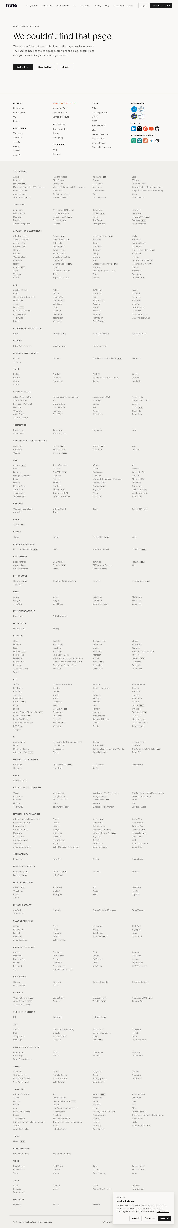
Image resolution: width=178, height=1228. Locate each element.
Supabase (137, 270)
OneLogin (17, 1039)
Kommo (56, 479)
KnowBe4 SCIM (60, 799)
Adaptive (20, 236)
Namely (96, 708)
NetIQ (95, 1036)
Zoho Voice (18, 1192)
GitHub (16, 377)
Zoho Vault (58, 875)
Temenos (100, 346)
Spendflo (17, 137)
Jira (15, 1108)
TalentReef (58, 317)
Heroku (135, 257)
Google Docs (59, 796)
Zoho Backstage (60, 616)
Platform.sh (58, 381)
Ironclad (96, 581)
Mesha (16, 146)
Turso (55, 512)
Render (96, 381)
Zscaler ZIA (137, 1001)
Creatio (16, 250)
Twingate (136, 274)
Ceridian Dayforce (101, 688)
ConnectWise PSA (64, 1101)
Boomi (96, 243)
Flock (15, 745)
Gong (95, 929)
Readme (96, 803)
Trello (134, 1122)
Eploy (95, 297)
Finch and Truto (60, 112)
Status (56, 133)
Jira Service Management (65, 1108)
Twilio (95, 274)
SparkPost (58, 604)
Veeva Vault (18, 433)
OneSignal (97, 600)
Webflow (17, 843)
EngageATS (58, 297)
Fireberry (17, 472)
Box (54, 400)
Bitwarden (20, 871)
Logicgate (97, 430)
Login (143, 5)
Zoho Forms (58, 1082)
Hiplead (135, 959)
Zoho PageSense (101, 847)
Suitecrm (139, 489)
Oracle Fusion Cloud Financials (148, 187)
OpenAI (16, 453)
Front (15, 648)
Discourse (18, 796)
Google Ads (137, 826)
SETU (95, 894)
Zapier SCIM (61, 277)
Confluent (137, 246)
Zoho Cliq (136, 752)
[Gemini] (151, 140)
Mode (95, 217)
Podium (138, 658)
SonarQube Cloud (61, 270)
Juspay (96, 891)
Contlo (56, 822)
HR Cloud (97, 698)
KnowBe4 (17, 799)
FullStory (136, 210)
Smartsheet (137, 1118)
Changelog (118, 5)
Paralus (96, 410)
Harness (57, 377)
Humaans (57, 701)
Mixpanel (17, 217)
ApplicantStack (20, 290)
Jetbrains (17, 260)
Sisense (56, 223)
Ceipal (56, 293)
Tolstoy (96, 1169)
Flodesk (56, 826)
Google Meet (138, 1166)
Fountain (136, 297)
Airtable (99, 1094)
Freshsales (98, 472)
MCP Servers (63, 5)
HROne (19, 701)
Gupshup (17, 1204)
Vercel (16, 384)
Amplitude (18, 210)
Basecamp (97, 1097)
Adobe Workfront (21, 1094)
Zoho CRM (137, 496)
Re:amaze (136, 661)
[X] (139, 128)
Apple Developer (21, 239)
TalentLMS (18, 806)
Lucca (16, 708)
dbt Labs (17, 358)
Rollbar (56, 267)
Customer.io (138, 822)
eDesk (135, 641)
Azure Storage (20, 400)
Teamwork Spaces (61, 806)
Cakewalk (57, 1017)
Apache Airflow (103, 236)
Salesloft (17, 936)
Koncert (17, 1189)
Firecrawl (136, 253)
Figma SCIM (101, 537)
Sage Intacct (19, 194)
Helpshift (97, 1104)
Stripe (16, 897)
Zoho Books (21, 197)
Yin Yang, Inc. (22, 1222)
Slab (134, 803)
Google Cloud (19, 257)
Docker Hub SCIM (143, 250)
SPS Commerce (139, 966)
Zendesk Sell (19, 496)
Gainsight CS (138, 472)
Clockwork (98, 293)
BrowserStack (138, 243)
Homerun (136, 300)
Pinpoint (57, 310)
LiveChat (136, 745)
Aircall (16, 1185)
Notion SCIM (62, 1153)
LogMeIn (57, 910)
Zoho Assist (18, 913)
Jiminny (135, 449)
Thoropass (18, 133)
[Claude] (145, 140)
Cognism (17, 955)
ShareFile (136, 410)
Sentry (135, 267)
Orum (55, 1189)
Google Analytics (61, 213)
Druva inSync (59, 404)
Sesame (59, 722)
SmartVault (58, 414)
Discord (138, 742)
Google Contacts (21, 475)
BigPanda (17, 764)
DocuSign (97, 400)
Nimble (16, 482)
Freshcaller (58, 644)
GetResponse (99, 826)
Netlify (16, 263)
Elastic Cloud (59, 253)
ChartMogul (18, 1055)
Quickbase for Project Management (148, 1115)
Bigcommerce (19, 561)
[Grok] (157, 140)
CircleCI (96, 374)
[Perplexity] (139, 140)
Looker (99, 213)
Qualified (57, 836)
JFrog (16, 381)
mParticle (139, 833)
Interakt (96, 1204)
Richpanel (17, 665)
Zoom (135, 1173)
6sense (16, 926)
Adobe (59, 236)
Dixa (134, 1101)
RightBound (137, 962)
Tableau (17, 361)
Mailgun (16, 600)
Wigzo (56, 843)
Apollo (16, 952)
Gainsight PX (19, 213)
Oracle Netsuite (20, 190)
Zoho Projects (59, 1129)
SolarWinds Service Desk (64, 665)
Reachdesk (98, 933)
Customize (150, 1218)
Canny (56, 1071)
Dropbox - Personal (22, 404)
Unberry (17, 321)
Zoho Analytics (139, 223)
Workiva (59, 433)
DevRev (96, 1101)
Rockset (139, 220)
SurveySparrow (100, 1078)
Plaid (58, 190)
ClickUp (16, 1101)
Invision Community (141, 796)
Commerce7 (58, 561)
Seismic (56, 936)
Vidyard (138, 1169)
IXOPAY (56, 891)
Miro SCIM (21, 1153)
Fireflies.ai (97, 449)
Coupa (96, 180)
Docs (130, 5)
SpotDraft (17, 584)
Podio (16, 1115)
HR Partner (137, 698)
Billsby (56, 1052)
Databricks (98, 210)
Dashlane (97, 871)
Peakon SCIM (102, 1189)
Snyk (15, 270)
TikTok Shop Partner (102, 565)
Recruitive (57, 314)
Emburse (99, 1017)
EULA (94, 108)
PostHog (17, 220)
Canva (16, 537)
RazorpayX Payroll (101, 719)
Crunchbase (58, 955)
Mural (134, 799)
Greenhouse (59, 300)
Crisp (15, 641)
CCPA (94, 121)
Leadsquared (102, 829)
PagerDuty (58, 768)
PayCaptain (58, 712)
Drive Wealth (22, 346)
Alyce (55, 926)
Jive (94, 407)
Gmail (55, 597)
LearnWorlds (101, 799)
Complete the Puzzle (64, 103)
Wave (95, 194)
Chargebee (98, 1052)
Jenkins (135, 377)
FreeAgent (58, 183)
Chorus (99, 446)
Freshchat (97, 644)
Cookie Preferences (101, 147)
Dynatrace (18, 859)
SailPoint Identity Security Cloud (109, 749)
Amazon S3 (137, 397)
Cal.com (17, 982)
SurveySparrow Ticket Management (29, 1122)
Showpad (100, 936)
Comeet (136, 293)
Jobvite (135, 304)
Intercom (97, 654)
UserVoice (21, 1082)
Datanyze (136, 955)
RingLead (17, 966)
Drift (134, 446)
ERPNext (136, 180)
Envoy (95, 253)
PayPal (135, 891)
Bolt (94, 887)
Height (56, 1104)
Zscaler (138, 277)
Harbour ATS (99, 300)
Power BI (136, 358)
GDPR (94, 116)
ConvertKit (97, 822)
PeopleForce (22, 715)
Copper (135, 468)
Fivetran (56, 358)
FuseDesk (57, 648)
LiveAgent (17, 658)
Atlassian (97, 239)
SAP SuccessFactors (23, 722)
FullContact (98, 959)
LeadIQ (16, 962)
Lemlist (16, 933)
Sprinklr (96, 840)
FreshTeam (18, 300)
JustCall (136, 1185)
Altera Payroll (138, 684)
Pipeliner (57, 486)
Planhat (99, 486)
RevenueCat (138, 1055)
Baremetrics (19, 1052)
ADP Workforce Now (62, 684)
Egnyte (96, 404)
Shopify (59, 565)
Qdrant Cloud (59, 508)
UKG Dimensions (140, 722)
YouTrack (97, 1125)
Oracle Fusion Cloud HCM (28, 712)
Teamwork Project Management (68, 1122)
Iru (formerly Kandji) (25, 549)
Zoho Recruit (99, 321)
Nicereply (136, 1075)
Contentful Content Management (148, 793)
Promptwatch (59, 220)
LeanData (57, 962)
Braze (98, 819)
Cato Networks (23, 997)
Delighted (97, 1071)
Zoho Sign (137, 414)
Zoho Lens (137, 668)
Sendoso (20, 840)
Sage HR (96, 314)
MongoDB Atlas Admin (142, 260)
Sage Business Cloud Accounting (147, 190)
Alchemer (17, 1071)
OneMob (57, 1169)
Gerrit (135, 374)
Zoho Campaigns (101, 604)
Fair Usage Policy (100, 112)
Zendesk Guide (139, 806)
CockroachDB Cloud (22, 508)
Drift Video (58, 1166)
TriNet (95, 722)
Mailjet (56, 600)
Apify (134, 236)
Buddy (16, 374)
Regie (134, 933)
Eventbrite (18, 616)
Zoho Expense (99, 197)
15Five (16, 684)
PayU (15, 894)
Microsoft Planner (21, 1111)
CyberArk (60, 871)
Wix (133, 565)
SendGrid (17, 604)
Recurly (96, 1055)
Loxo (55, 307)
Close (95, 468)
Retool (19, 267)
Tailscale (17, 274)
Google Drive (59, 407)
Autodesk (136, 239)
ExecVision (18, 449)
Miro (95, 260)
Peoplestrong (99, 715)
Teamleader (18, 493)
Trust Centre (98, 138)
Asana (16, 1097)
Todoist (96, 1122)
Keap (15, 479)
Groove (19, 651)
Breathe (56, 688)
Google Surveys (60, 1075)
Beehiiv (56, 819)
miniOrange (58, 749)
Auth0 (16, 1029)
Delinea (96, 742)
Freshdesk (137, 644)
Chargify (136, 1052)
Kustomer (136, 654)
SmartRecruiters (139, 314)
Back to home (23, 67)
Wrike (55, 1125)
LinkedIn (139, 829)
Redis (95, 508)
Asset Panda (61, 239)
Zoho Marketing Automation (66, 847)
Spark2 (16, 150)
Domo (56, 959)
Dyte (95, 1166)
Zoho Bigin (97, 496)
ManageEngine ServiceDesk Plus (68, 658)
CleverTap (137, 819)
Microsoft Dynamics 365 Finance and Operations (69, 187)
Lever (18, 307)
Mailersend (137, 597)
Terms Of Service (100, 134)
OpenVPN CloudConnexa (104, 910)
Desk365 (57, 641)
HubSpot (97, 475)
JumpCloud (18, 1036)
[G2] (145, 128)
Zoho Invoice (138, 197)
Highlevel (57, 475)
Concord (20, 581)
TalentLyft (18, 317)
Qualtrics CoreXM (21, 1078)
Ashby (56, 290)
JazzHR (16, 304)
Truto (55, 274)
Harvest (135, 695)
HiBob (55, 698)
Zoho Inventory (100, 568)
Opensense (18, 836)
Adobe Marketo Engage (27, 819)
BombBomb (18, 1166)
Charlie (135, 688)
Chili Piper (136, 926)
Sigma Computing (21, 223)
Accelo (19, 465)
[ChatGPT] (133, 140)
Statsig (56, 628)
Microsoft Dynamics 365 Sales (107, 479)
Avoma (59, 446)
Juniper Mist (58, 260)
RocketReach (59, 966)
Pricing (98, 5)
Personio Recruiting (22, 310)
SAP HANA (140, 508)
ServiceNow (19, 1118)
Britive (98, 1029)
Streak (59, 489)
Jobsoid (96, 304)
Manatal (96, 307)
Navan (19, 1141)
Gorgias (136, 648)
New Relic (57, 859)
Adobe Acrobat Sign (22, 397)
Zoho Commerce (140, 843)
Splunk (96, 859)
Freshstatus (137, 764)
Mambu (59, 346)
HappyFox (97, 651)
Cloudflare (97, 246)
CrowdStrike (59, 997)
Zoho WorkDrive (20, 417)
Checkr (59, 333)
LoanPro (139, 183)
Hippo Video (19, 1169)
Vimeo (16, 1173)
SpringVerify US (139, 333)
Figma (55, 537)
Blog (107, 5)
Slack (55, 752)
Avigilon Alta (19, 243)
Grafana (96, 257)
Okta (134, 1036)
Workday (57, 726)
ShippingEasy (19, 565)
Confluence (58, 793)
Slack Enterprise (100, 752)
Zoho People (138, 726)
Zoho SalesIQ (59, 940)
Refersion (97, 561)
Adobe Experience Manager (66, 397)
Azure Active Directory (63, 1029)
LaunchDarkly (19, 628)
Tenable (99, 1001)
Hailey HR (97, 695)
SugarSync (98, 414)
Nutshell (57, 482)
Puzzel (19, 661)
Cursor (59, 250)
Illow (58, 430)
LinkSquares (141, 581)
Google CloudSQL (61, 257)
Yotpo (55, 568)
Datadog (97, 250)
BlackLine (100, 176)
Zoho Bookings (20, 940)
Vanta (135, 430)
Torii (98, 1039)
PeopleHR (57, 715)
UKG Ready (18, 726)
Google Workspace (102, 1033)
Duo (15, 1033)
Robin (55, 985)
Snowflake (18, 512)
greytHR (17, 695)
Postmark (136, 600)
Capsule (57, 468)
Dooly (55, 929)
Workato (20, 780)
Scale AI (96, 267)
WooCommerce (20, 568)
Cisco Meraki (19, 246)
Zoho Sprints (99, 1129)
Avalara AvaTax (60, 176)
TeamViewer (138, 910)
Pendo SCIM (141, 217)
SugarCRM (97, 489)
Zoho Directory (139, 1039)
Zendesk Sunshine (61, 496)
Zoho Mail (136, 604)
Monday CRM (138, 479)
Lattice (138, 705)
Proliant (56, 719)
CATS (16, 293)
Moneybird (97, 187)
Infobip (56, 1204)
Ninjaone (139, 549)
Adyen (19, 887)
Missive (96, 658)
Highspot (136, 929)
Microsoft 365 (59, 1036)
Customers (85, 5)
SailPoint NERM (23, 752)
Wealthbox (140, 493)
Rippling (138, 719)
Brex (134, 176)
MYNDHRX (60, 708)
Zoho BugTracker (21, 1129)
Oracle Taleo (138, 307)
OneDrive (17, 410)
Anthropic (17, 446)
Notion (16, 803)
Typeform (136, 1078)
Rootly (96, 768)
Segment (97, 836)
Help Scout (18, 654)
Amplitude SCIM (63, 210)
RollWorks (97, 966)
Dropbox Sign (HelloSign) (65, 581)
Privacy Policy (98, 125)
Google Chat (59, 745)
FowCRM (60, 472)
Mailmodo (57, 833)
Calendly (57, 982)
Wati (134, 840)
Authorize (57, 887)
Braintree (136, 887)
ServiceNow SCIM (61, 1118)
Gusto (56, 695)
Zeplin (135, 537)
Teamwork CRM (60, 493)
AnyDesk (17, 910)
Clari (95, 952)
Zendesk (57, 668)
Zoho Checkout (60, 197)
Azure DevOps (59, 1097)
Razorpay (57, 894)
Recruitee (136, 310)
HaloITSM (57, 651)
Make (134, 1108)
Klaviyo (56, 829)
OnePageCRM (99, 482)
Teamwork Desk (20, 668)
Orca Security (22, 1001)
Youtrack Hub (141, 1125)
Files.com (17, 407)
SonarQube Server (104, 270)
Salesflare (137, 486)
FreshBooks (98, 183)
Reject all (135, 1218)
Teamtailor (98, 317)
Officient (136, 708)
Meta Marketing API (104, 833)
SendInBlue (137, 836)
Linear (95, 1108)
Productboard (99, 1115)
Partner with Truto (161, 5)
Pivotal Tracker (139, 1111)
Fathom (59, 449)
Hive (134, 1104)
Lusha (95, 962)
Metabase (136, 213)
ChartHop (17, 691)
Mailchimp (97, 597)
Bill (14, 1017)
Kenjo (55, 705)
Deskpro (99, 641)
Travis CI (136, 381)
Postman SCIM (142, 263)
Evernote (136, 404)
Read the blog (44, 67)
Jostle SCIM (98, 745)
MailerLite (17, 833)
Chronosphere (62, 764)
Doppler (17, 253)
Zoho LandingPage (22, 847)
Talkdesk (136, 665)
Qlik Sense (98, 220)
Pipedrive (136, 482)
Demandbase (19, 826)
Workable (57, 321)
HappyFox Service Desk (143, 651)
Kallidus (135, 701)
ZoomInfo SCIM (63, 969)
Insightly (136, 475)
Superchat (97, 665)
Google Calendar (101, 982)
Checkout (17, 891)
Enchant (17, 644)
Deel (95, 691)
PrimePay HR (22, 719)
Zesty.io (96, 277)
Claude (59, 246)
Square (135, 894)
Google (56, 1033)
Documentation (60, 129)
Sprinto (16, 142)
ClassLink (136, 1029)
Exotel (95, 1185)
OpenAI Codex (62, 263)
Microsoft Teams (21, 749)
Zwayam (17, 729)
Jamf (55, 549)
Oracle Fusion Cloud (105, 263)
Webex (56, 1173)
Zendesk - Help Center (103, 806)
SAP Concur (61, 194)
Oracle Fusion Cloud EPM (107, 358)
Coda (15, 793)
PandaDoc (58, 410)
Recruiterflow (19, 314)
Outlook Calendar (140, 982)
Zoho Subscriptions (22, 1059)
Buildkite (57, 374)
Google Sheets (100, 796)
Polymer (96, 310)
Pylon (98, 661)
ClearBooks (58, 180)
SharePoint (18, 414)
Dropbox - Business (141, 400)
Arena (19, 524)
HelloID (135, 1033)
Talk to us (64, 67)
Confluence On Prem (106, 793)
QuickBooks (98, 190)
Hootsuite (20, 829)
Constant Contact (21, 822)
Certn (15, 333)
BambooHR (18, 688)
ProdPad (57, 1115)
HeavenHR (18, 698)
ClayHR (56, 691)
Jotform (96, 1075)
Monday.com (59, 1111)
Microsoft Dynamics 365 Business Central (29, 187)
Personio (136, 715)
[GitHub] (157, 128)
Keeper (135, 871)
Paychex (96, 712)
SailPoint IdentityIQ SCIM (146, 749)
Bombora (57, 952)
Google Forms (20, 1075)
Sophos (56, 1001)
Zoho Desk (98, 668)
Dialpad (56, 1185)
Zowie (16, 672)
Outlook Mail (19, 985)
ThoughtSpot (99, 223)
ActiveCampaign (60, 465)
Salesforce (18, 489)
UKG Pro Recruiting (141, 317)
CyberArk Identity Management (67, 742)
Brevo (16, 468)
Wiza (15, 969)
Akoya (16, 176)
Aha (55, 1094)
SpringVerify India (101, 333)
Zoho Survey (98, 1082)
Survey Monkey (60, 1078)
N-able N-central (101, 549)
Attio (134, 465)
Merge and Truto (60, 108)
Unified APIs (47, 5)
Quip (55, 803)
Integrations (32, 5)
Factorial (136, 691)
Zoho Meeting (99, 1173)
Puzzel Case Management (68, 661)
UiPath (16, 277)
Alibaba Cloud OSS (101, 397)
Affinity (96, 465)
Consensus (18, 929)
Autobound (98, 926)
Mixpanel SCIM (62, 217)
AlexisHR (96, 684)
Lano (95, 705)
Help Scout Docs (61, 654)
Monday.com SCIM (104, 1111)
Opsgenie (17, 768)
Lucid (137, 407)
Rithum (138, 561)
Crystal (96, 955)
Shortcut (97, 1118)
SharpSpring (58, 840)
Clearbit (136, 952)
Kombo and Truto (61, 116)
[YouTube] (151, 128)
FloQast (19, 183)
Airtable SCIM (138, 1094)
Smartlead (137, 936)
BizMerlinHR (98, 290)
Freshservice (98, 764)
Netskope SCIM (142, 997)
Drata (18, 430)
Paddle (56, 1055)
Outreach (57, 933)
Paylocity (139, 712)
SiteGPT (17, 155)
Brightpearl (18, 180)
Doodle (135, 1071)
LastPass (20, 875)
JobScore (57, 304)
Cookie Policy (98, 143)
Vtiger (95, 493)
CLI (74, 5)
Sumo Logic (137, 859)
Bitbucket (136, 1097)
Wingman (60, 453)
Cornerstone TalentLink (24, 297)
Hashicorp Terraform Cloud (105, 377)
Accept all (164, 1218)
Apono (19, 742)
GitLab (16, 1104)
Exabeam (100, 997)
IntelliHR (96, 701)
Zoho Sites (137, 847)
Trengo (16, 1125)
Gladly (95, 648)
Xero (134, 194)
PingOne (57, 1039)
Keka (15, 705)
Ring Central (138, 1189)
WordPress (98, 843)
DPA (94, 130)
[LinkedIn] (133, 128)
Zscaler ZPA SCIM (21, 1004)
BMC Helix (57, 243)
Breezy (135, 290)
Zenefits (96, 726)
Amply (16, 597)
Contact (56, 154)
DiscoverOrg (19, 959)
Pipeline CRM (19, 486)
